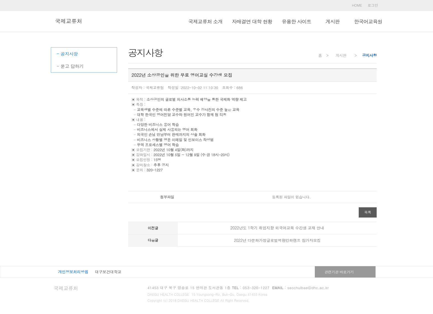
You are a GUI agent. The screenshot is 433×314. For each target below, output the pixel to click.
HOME (357, 5)
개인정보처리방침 (73, 271)
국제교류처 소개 (205, 21)
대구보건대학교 (108, 271)
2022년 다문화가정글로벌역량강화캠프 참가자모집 (277, 240)
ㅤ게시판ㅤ (333, 21)
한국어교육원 (368, 21)
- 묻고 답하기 (70, 66)
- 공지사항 (67, 54)
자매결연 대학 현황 (252, 21)
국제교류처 (66, 288)
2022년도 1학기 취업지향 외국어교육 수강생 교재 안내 (277, 228)
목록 (367, 212)
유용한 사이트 (296, 21)
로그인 (373, 5)
